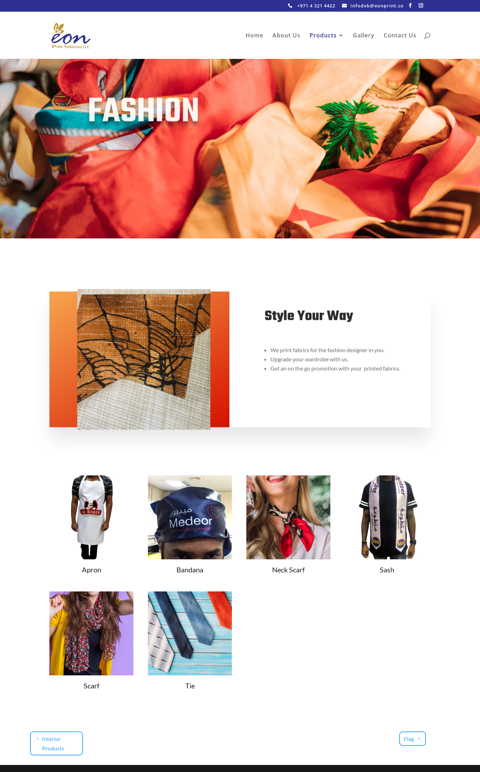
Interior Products (53, 743)
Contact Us (400, 36)
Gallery (363, 36)
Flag (409, 738)
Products (323, 36)
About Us (286, 36)
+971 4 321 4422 (316, 6)
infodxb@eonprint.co (377, 6)
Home (254, 36)
